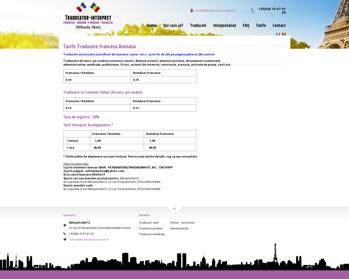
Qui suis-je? (173, 26)
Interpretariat (224, 26)
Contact (279, 26)
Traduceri (198, 26)
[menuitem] (148, 28)
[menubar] (213, 28)
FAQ (246, 26)
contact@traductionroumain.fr (215, 10)
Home (151, 26)
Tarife (261, 26)
